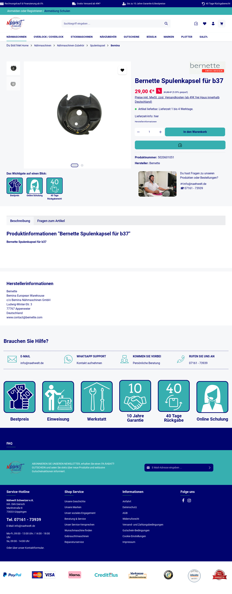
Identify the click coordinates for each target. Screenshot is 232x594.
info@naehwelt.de (32, 363)
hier (156, 116)
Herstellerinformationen (146, 122)
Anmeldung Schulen (57, 11)
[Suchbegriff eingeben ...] (111, 24)
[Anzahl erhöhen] (160, 132)
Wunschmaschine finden (78, 530)
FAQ (9, 443)
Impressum (129, 542)
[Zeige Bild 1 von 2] (74, 165)
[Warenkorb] (221, 24)
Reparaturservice (74, 542)
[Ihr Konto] (213, 24)
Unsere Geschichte (75, 501)
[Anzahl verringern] (138, 132)
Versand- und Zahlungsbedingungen (143, 524)
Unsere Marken (73, 507)
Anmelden (13, 11)
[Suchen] (166, 24)
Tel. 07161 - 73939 (24, 519)
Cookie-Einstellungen (134, 536)
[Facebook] (183, 501)
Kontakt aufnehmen (89, 363)
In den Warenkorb (195, 132)
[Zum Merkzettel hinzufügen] (122, 70)
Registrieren (34, 11)
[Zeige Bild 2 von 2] (82, 165)
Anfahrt (127, 501)
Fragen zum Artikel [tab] (51, 221)
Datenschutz (130, 507)
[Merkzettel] (204, 24)
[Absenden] (209, 468)
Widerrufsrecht (131, 518)
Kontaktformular (34, 547)
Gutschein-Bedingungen (136, 530)
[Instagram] (189, 501)
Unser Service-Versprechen (79, 524)
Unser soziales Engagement (80, 513)
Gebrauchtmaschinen (77, 536)
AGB (125, 513)
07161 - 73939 (198, 363)
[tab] (20, 221)
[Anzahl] (149, 132)
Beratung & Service (75, 518)
